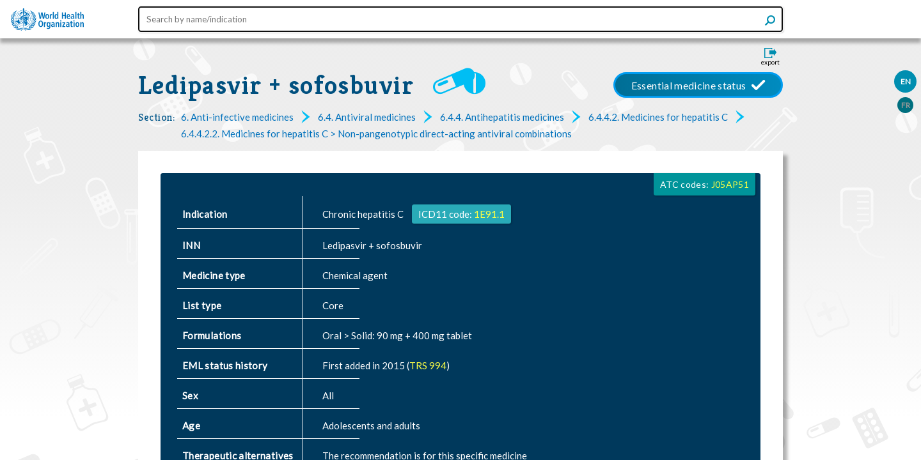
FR (905, 105)
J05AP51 (730, 184)
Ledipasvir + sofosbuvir (276, 85)
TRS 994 (427, 365)
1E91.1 (489, 214)
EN (906, 81)
